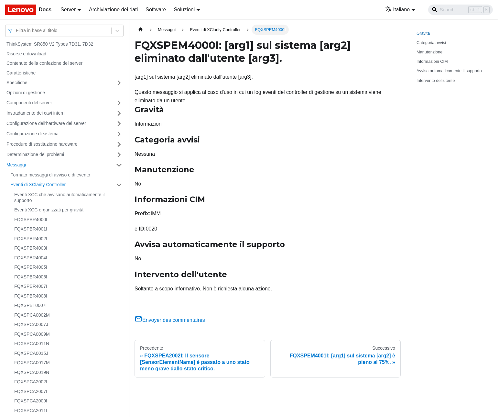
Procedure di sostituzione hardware (41, 144)
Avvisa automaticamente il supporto (449, 70)
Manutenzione (429, 52)
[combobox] (16, 30)
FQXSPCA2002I (30, 381)
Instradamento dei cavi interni (36, 113)
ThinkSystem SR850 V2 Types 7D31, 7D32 (49, 44)
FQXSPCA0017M (32, 362)
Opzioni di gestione (25, 92)
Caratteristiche (21, 72)
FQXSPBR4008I (30, 296)
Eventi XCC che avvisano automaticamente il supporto (59, 197)
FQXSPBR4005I (30, 267)
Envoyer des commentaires (170, 320)
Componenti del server (29, 102)
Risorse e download (26, 53)
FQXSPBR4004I (30, 257)
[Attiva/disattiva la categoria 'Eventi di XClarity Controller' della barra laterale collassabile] (119, 185)
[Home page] (141, 30)
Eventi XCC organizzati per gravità (48, 209)
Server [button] (68, 9)
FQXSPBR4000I (30, 219)
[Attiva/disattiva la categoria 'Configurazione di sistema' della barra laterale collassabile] (119, 134)
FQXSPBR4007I (30, 286)
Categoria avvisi (431, 42)
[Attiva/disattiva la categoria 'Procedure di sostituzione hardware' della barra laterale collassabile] (119, 144)
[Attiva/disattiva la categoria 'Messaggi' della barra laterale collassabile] (119, 165)
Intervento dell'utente (436, 80)
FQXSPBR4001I (30, 228)
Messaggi (16, 164)
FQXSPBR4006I (30, 276)
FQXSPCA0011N (31, 343)
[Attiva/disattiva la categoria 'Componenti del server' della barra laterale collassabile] (119, 103)
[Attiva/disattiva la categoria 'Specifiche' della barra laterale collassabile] (119, 83)
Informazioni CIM (432, 61)
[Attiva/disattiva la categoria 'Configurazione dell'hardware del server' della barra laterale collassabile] (119, 123)
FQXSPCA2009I (30, 400)
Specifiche (16, 82)
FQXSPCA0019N (31, 372)
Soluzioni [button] (184, 9)
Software (156, 9)
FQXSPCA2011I (30, 410)
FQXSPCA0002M (32, 315)
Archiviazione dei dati (113, 9)
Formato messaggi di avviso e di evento (50, 174)
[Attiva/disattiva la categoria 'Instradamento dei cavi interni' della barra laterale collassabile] (119, 113)
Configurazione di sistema (32, 133)
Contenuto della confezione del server (44, 63)
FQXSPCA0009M (32, 334)
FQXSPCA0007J (31, 324)
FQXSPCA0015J (31, 353)
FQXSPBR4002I (30, 238)
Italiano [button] (397, 9)
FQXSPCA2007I (30, 391)
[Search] (460, 10)
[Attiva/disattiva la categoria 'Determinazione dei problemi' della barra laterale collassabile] (119, 155)
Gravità (423, 33)
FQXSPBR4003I (30, 248)
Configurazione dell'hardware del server (46, 123)
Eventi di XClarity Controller (38, 184)
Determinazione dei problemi (35, 154)
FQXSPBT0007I (30, 305)
